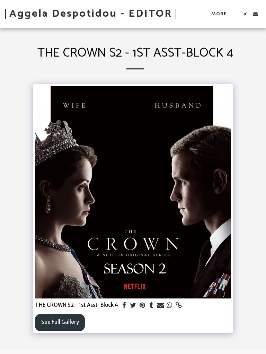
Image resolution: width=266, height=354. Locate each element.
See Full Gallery (60, 322)
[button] (245, 13)
